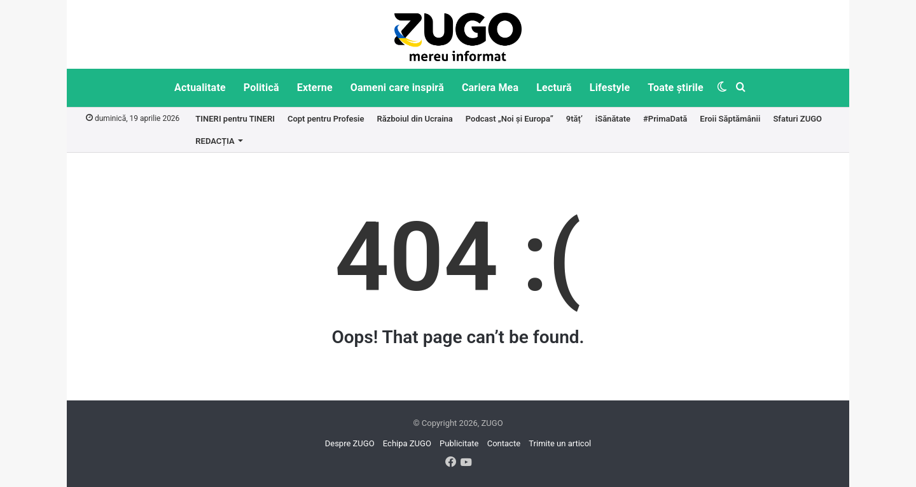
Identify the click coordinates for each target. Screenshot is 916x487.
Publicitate (459, 443)
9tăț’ (574, 119)
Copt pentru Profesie (326, 119)
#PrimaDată (665, 119)
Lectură (554, 87)
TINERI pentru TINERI (235, 119)
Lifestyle (610, 87)
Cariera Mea (490, 87)
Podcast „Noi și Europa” (509, 119)
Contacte (503, 443)
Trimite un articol (560, 443)
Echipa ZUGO (407, 443)
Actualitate (200, 87)
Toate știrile (676, 87)
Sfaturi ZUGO (797, 119)
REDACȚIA (214, 141)
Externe (315, 87)
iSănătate (612, 119)
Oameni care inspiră (397, 87)
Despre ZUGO (350, 443)
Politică (261, 87)
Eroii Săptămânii (730, 119)
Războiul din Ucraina (414, 119)
